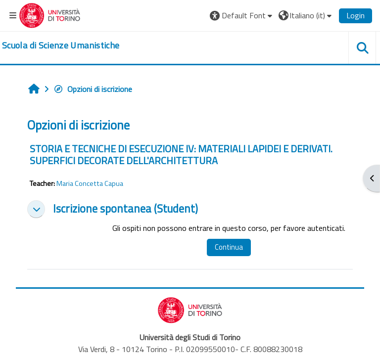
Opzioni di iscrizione (92, 89)
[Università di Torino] (50, 14)
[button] (242, 15)
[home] (60, 45)
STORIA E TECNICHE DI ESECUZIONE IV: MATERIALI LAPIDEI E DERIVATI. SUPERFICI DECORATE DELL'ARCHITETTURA (181, 154)
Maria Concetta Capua (89, 183)
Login (355, 15)
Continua (229, 247)
